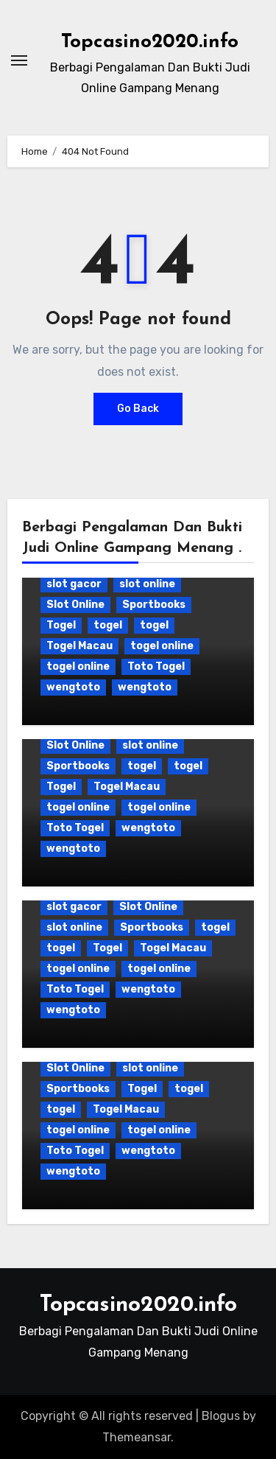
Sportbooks (153, 604)
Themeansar (136, 1437)
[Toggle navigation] (19, 60)
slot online (147, 584)
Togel (61, 625)
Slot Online (75, 604)
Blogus (221, 1416)
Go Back (138, 408)
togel (107, 625)
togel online (162, 646)
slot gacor (74, 584)
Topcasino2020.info (149, 42)
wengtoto (73, 687)
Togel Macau (79, 646)
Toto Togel (156, 666)
